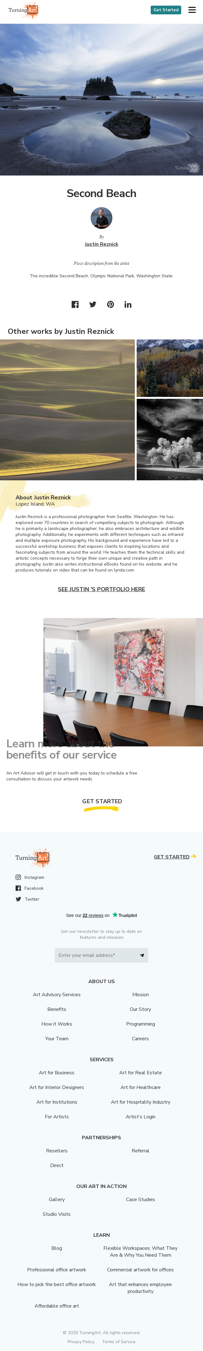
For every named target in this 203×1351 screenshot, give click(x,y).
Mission (140, 994)
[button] (192, 10)
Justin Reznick (101, 244)
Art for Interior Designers (56, 1087)
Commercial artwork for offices (140, 1269)
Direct (57, 1165)
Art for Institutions (56, 1102)
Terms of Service (118, 1342)
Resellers (57, 1150)
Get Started (165, 10)
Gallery (57, 1199)
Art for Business (56, 1072)
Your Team (56, 1038)
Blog (56, 1248)
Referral (140, 1150)
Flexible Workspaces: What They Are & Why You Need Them (140, 1252)
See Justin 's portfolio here (101, 589)
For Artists (57, 1116)
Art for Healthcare (140, 1087)
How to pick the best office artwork (56, 1284)
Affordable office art (57, 1306)
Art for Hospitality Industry (140, 1102)
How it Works (56, 1024)
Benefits (56, 1009)
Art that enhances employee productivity (140, 1288)
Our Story (140, 1009)
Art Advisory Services (57, 994)
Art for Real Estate (140, 1072)
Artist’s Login (140, 1116)
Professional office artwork (56, 1269)
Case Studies (140, 1199)
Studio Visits (57, 1214)
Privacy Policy (81, 1342)
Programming (140, 1024)
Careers (140, 1038)
